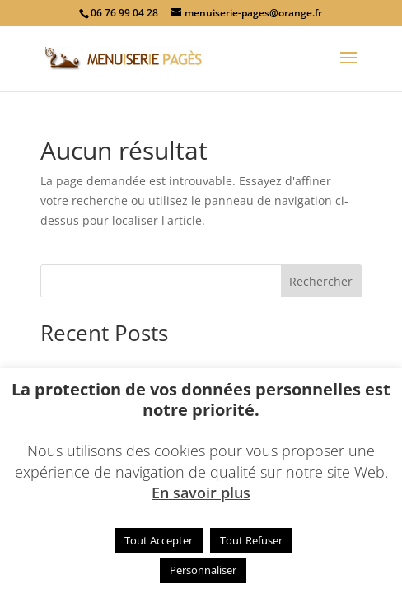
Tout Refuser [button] (251, 540)
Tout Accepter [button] (158, 540)
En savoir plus (201, 492)
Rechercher (321, 281)
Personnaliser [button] (203, 570)
